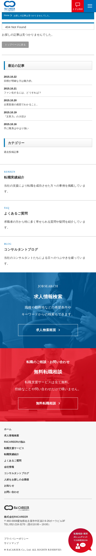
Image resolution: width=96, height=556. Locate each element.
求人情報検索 (11, 435)
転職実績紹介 (11, 454)
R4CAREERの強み (14, 441)
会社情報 (9, 467)
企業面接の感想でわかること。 (21, 104)
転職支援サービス (14, 448)
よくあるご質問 (13, 460)
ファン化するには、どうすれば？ (22, 92)
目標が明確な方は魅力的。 (19, 80)
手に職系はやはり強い (16, 128)
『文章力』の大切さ (15, 116)
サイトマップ (11, 543)
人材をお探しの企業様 (16, 479)
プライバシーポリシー (16, 538)
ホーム (8, 429)
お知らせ (9, 485)
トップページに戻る (15, 44)
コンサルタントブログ (16, 473)
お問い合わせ (11, 492)
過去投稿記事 (11, 152)
